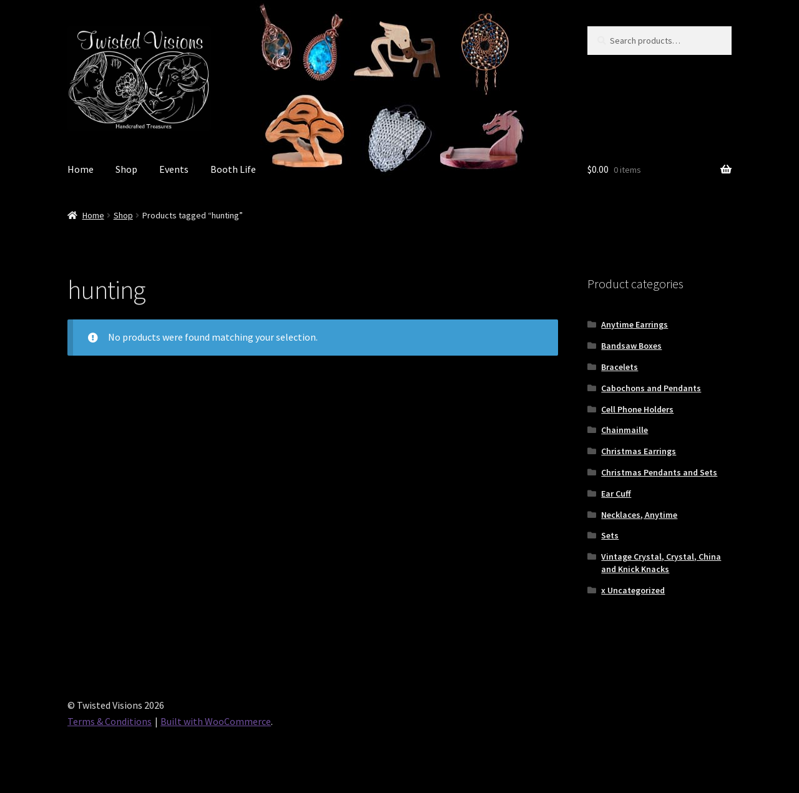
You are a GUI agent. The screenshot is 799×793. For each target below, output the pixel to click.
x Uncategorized (633, 590)
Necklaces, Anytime (639, 514)
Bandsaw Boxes (631, 345)
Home (80, 169)
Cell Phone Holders (637, 409)
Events (174, 169)
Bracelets (619, 366)
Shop (126, 169)
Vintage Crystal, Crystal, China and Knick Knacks (661, 563)
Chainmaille (624, 429)
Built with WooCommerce (215, 721)
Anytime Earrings (634, 324)
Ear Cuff (616, 493)
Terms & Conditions (109, 721)
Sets (610, 535)
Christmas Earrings (638, 451)
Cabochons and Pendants (651, 388)
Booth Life (233, 169)
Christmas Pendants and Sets (659, 472)
